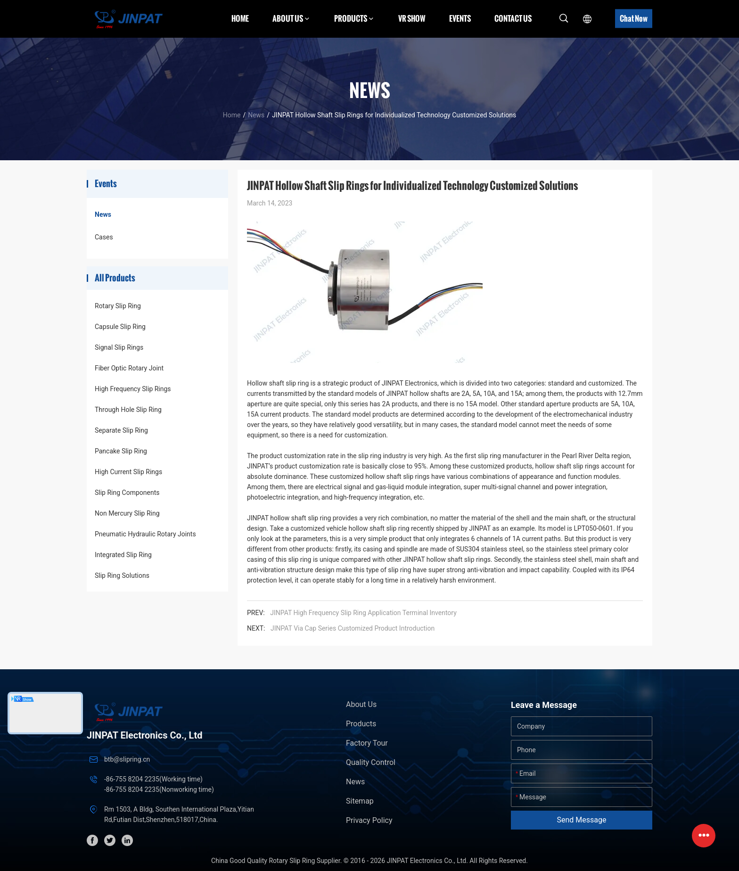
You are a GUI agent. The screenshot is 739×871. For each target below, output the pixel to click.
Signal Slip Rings (119, 347)
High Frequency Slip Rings (133, 389)
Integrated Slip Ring (123, 555)
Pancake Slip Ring (121, 451)
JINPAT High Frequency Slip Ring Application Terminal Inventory (363, 612)
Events (460, 18)
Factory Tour (367, 743)
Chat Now (634, 18)
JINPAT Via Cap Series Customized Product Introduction (353, 628)
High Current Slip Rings (128, 472)
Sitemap (360, 801)
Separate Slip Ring (121, 430)
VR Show (412, 18)
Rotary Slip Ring (118, 306)
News (256, 115)
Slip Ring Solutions (122, 575)
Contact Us (513, 18)
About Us (361, 704)
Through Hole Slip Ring (128, 409)
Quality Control (370, 762)
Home (240, 18)
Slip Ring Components (127, 492)
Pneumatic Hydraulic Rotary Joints (145, 534)
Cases (104, 237)
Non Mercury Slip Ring (127, 513)
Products (361, 723)
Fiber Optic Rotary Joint (129, 368)
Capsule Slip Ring (120, 326)
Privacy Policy (369, 820)
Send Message (582, 819)
